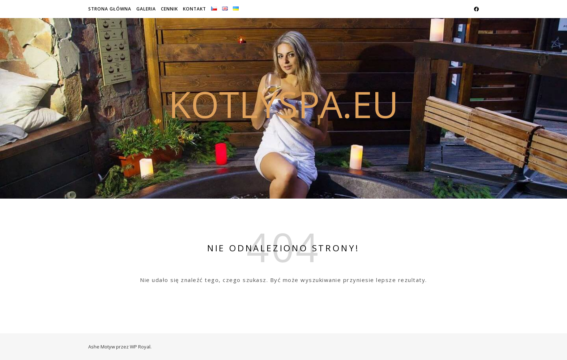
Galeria (146, 9)
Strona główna (109, 9)
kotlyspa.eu (283, 104)
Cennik (169, 9)
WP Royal (140, 346)
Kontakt (194, 9)
